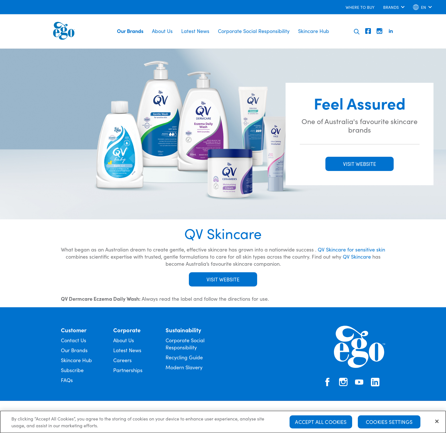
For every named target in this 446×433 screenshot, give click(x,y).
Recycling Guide (184, 357)
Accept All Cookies (320, 423)
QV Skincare (357, 256)
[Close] (437, 423)
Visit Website (223, 279)
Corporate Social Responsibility (254, 30)
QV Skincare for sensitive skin (351, 249)
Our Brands (130, 30)
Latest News (195, 30)
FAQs (67, 379)
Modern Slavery (184, 367)
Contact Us (73, 340)
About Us (162, 30)
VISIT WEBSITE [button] (359, 163)
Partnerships (128, 370)
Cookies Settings (389, 423)
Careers (122, 360)
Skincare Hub (313, 30)
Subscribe (72, 370)
